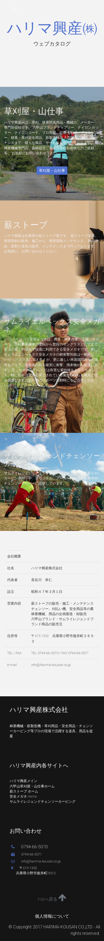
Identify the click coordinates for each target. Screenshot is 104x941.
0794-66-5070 (29, 846)
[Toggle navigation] (13, 8)
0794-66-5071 (26, 854)
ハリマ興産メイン (23, 781)
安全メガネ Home (23, 796)
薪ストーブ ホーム (24, 791)
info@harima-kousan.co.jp (36, 861)
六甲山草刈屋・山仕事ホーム (32, 786)
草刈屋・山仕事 (52, 170)
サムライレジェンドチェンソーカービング (42, 801)
